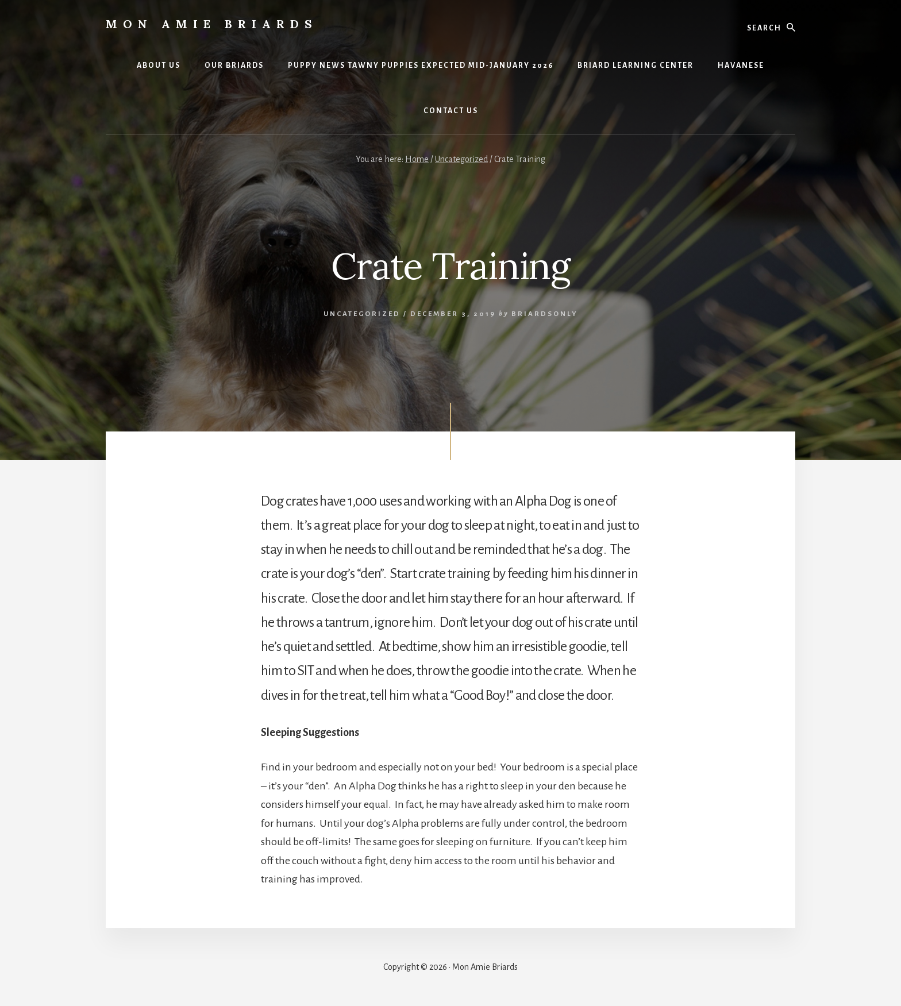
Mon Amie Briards (212, 24)
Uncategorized (362, 314)
